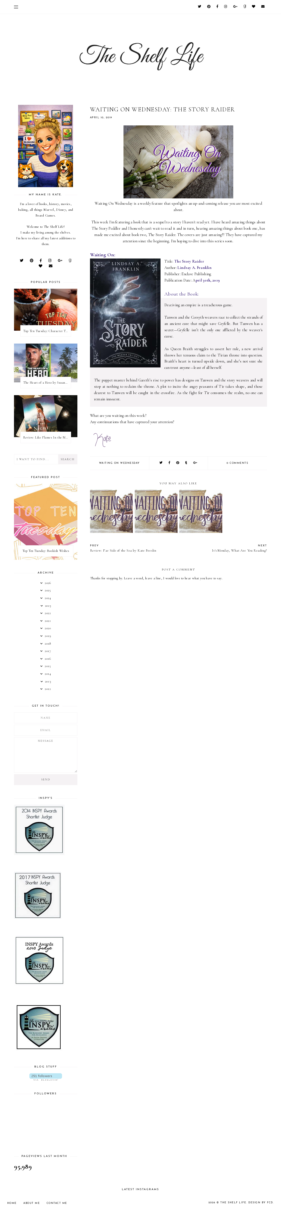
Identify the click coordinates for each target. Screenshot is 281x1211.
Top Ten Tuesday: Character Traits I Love (47, 331)
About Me (31, 1203)
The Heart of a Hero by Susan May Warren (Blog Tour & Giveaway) (47, 382)
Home (12, 1203)
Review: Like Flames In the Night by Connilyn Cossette (47, 437)
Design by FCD (260, 1202)
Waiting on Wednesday (119, 463)
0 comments (237, 463)
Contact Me (57, 1203)
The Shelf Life (233, 1202)
